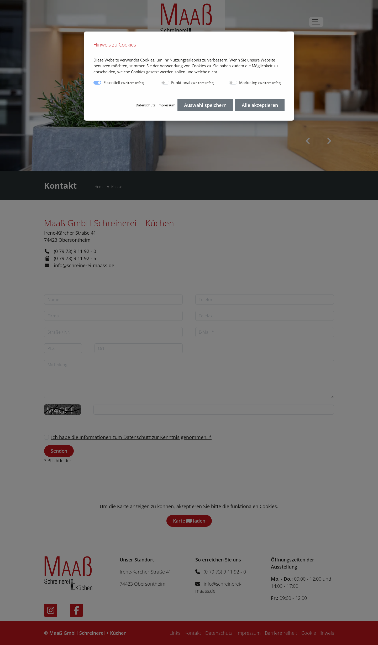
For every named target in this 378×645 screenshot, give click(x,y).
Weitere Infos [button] (132, 82)
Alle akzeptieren (260, 105)
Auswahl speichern (205, 105)
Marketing (260, 82)
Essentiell (123, 82)
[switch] (165, 83)
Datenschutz (145, 105)
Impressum (166, 105)
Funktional (192, 82)
